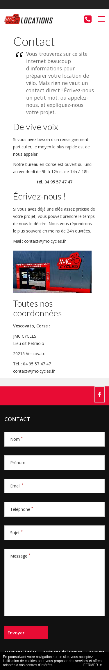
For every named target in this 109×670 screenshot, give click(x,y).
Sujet (16, 532)
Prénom (17, 462)
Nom (16, 439)
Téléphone (21, 509)
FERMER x (92, 665)
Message (20, 556)
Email (16, 486)
